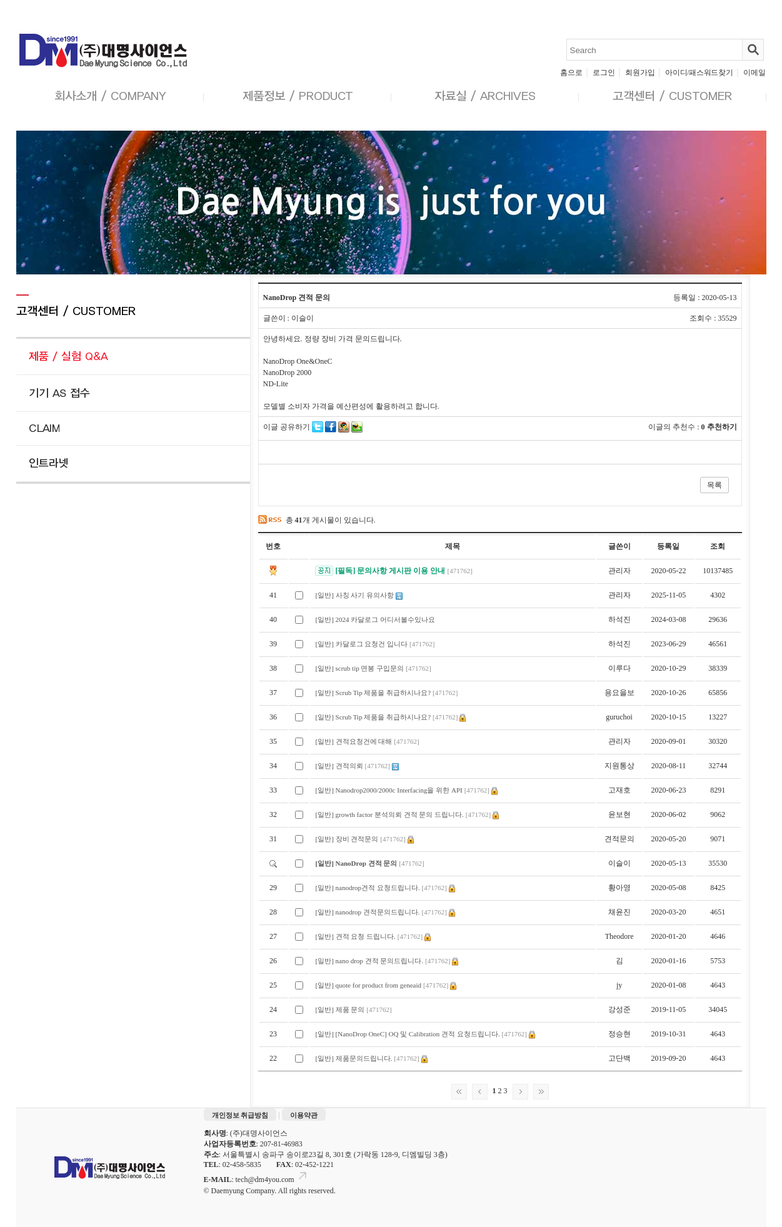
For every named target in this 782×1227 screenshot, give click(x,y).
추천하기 (722, 427)
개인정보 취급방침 (240, 1115)
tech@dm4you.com (272, 1179)
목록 (714, 485)
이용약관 (304, 1115)
